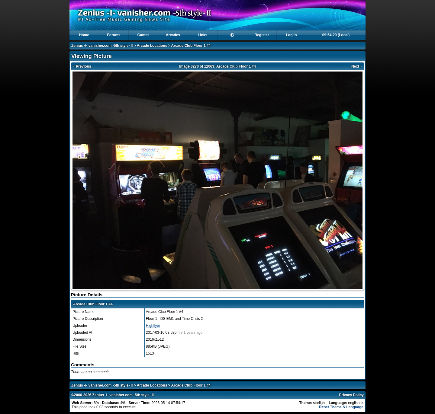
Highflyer (153, 325)
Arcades (173, 35)
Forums (113, 35)
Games (143, 35)
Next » (356, 66)
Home (84, 35)
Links (202, 35)
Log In (291, 35)
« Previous (82, 66)
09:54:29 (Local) (336, 35)
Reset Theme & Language (341, 407)
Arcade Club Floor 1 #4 (191, 45)
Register (261, 35)
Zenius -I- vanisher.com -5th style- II (102, 45)
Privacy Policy (351, 395)
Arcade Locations (152, 45)
